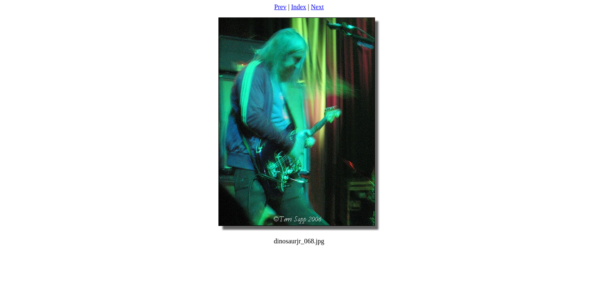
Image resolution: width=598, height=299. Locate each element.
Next (317, 6)
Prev (280, 6)
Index (298, 6)
